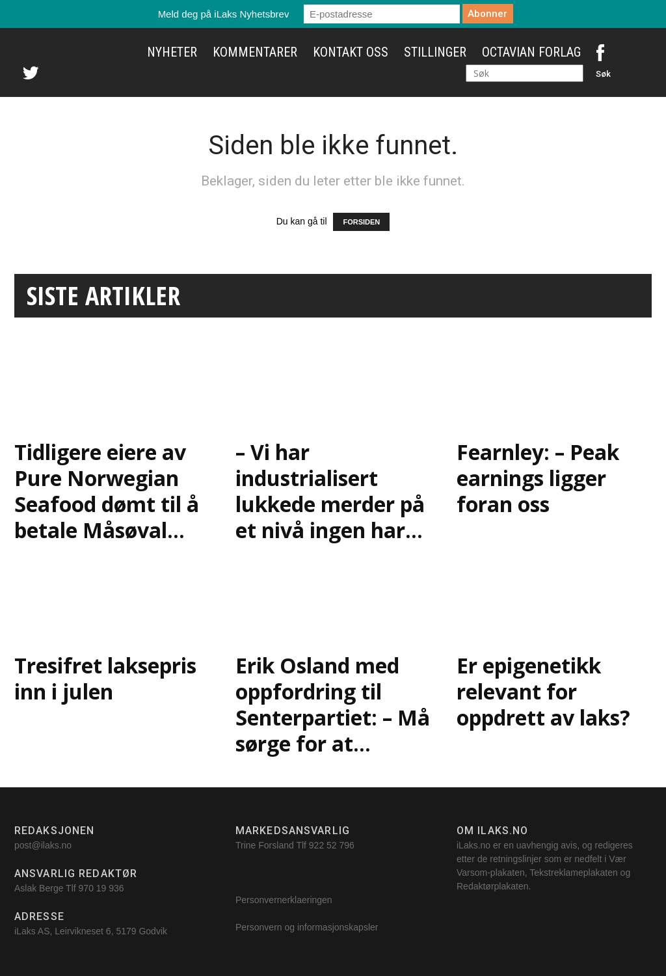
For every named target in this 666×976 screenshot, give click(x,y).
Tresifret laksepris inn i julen (105, 678)
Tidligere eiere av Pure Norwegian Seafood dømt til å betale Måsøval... (106, 491)
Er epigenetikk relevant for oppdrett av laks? (549, 691)
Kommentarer (255, 52)
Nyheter (172, 52)
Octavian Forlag (531, 52)
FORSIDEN (361, 222)
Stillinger (435, 52)
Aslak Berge (38, 888)
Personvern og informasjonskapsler (307, 927)
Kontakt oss (350, 52)
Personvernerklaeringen (283, 900)
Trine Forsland (264, 845)
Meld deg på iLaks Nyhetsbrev (223, 14)
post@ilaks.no (43, 845)
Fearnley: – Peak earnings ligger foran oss (538, 478)
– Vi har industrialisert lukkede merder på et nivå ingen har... (330, 491)
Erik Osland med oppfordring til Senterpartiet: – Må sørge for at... (332, 704)
